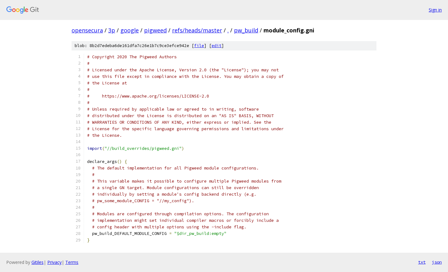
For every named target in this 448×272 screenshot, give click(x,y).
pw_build (246, 30)
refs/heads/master (197, 30)
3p (111, 30)
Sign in (435, 10)
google (129, 30)
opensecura (87, 30)
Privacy (54, 262)
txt (422, 262)
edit (217, 45)
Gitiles (37, 262)
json (437, 262)
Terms (71, 262)
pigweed (155, 30)
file (199, 45)
